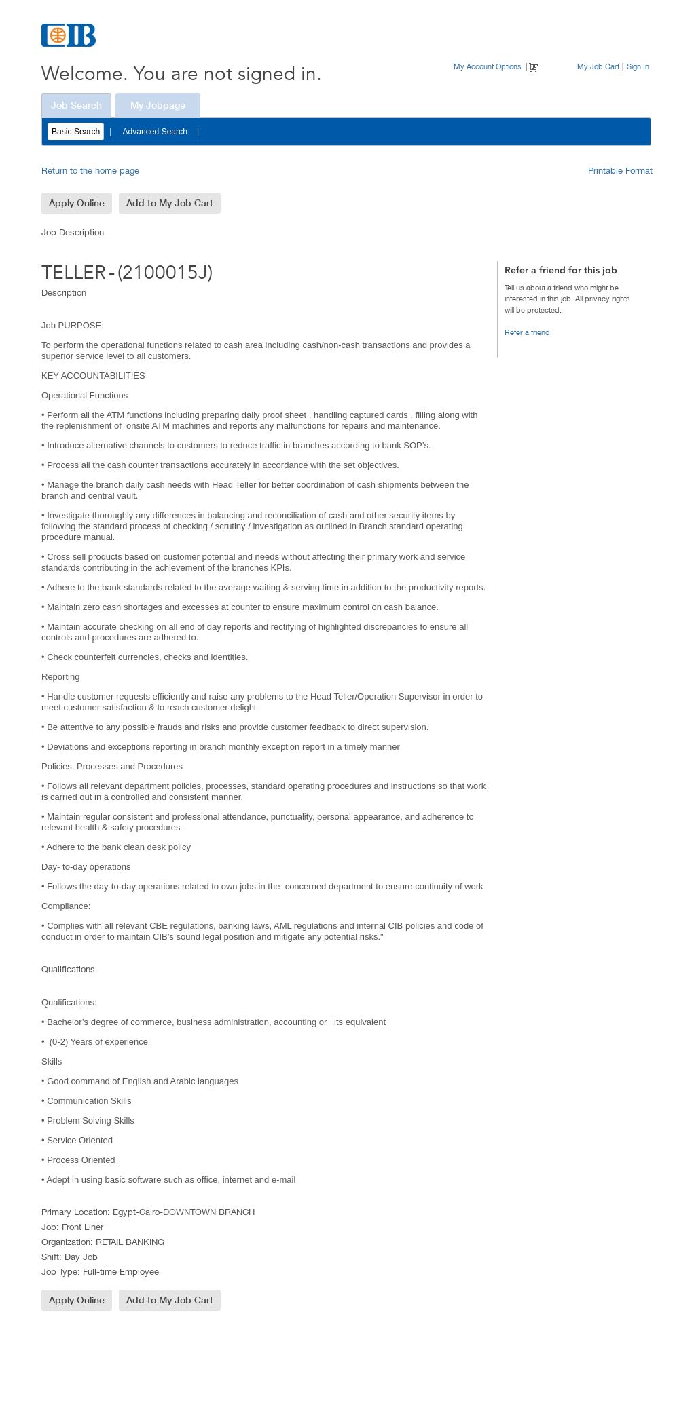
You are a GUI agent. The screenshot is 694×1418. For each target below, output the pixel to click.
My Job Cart (598, 66)
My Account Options (488, 66)
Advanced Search (154, 131)
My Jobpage (157, 105)
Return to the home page (90, 170)
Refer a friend (527, 332)
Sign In (638, 66)
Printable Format (620, 170)
